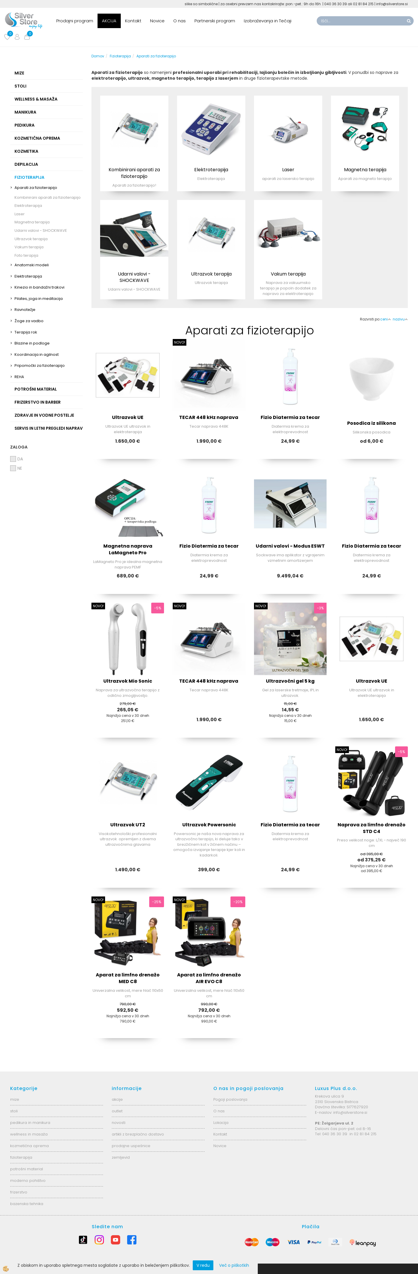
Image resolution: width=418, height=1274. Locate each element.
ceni (385, 319)
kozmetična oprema (29, 1146)
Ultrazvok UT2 (127, 824)
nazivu (400, 319)
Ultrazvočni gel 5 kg (290, 681)
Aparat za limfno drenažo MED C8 (128, 978)
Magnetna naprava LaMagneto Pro (127, 549)
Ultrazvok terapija (31, 239)
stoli (14, 1111)
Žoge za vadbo (29, 321)
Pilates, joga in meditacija (39, 298)
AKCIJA (109, 21)
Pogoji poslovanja (230, 1099)
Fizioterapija (120, 56)
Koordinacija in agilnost (37, 354)
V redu (203, 1265)
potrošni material (26, 1169)
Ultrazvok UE (127, 417)
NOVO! (179, 342)
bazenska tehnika (26, 1203)
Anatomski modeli (32, 265)
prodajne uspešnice (131, 1146)
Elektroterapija (28, 205)
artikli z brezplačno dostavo (138, 1134)
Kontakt (133, 21)
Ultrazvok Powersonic (209, 824)
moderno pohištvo (28, 1180)
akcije (117, 1099)
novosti (118, 1122)
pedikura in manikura (30, 1122)
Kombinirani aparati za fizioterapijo (48, 197)
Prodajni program (74, 21)
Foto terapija (26, 255)
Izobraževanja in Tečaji (267, 21)
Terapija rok (26, 332)
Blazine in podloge (32, 343)
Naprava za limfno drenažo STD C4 (372, 828)
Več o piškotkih (234, 1265)
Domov (97, 56)
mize (14, 1099)
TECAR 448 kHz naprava (209, 417)
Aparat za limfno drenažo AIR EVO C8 (209, 978)
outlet (117, 1111)
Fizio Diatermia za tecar (290, 417)
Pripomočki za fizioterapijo (40, 365)
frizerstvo (18, 1192)
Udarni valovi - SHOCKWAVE (41, 230)
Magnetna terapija (32, 222)
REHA (19, 377)
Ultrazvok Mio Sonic (127, 681)
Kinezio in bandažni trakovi (39, 287)
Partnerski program (214, 21)
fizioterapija (21, 1157)
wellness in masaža (29, 1134)
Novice (157, 21)
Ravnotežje (25, 309)
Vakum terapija (29, 247)
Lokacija (220, 1122)
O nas (179, 21)
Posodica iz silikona (371, 423)
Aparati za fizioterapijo (36, 187)
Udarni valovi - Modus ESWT (290, 546)
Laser (20, 214)
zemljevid (121, 1157)
